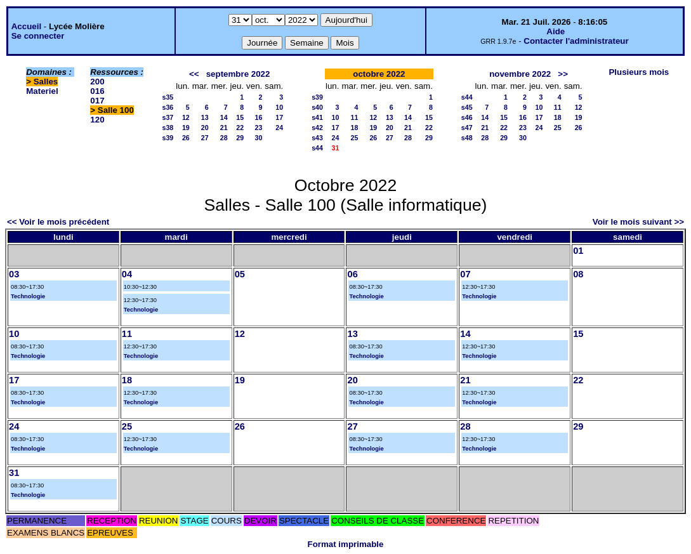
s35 (167, 97)
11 (354, 117)
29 (240, 138)
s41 (317, 117)
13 (205, 117)
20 (205, 127)
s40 (317, 107)
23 (258, 127)
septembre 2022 (238, 74)
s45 (467, 107)
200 (97, 81)
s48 (467, 138)
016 (97, 91)
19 (186, 127)
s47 (467, 127)
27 (205, 138)
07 (465, 274)
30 (258, 138)
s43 (317, 138)
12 (186, 117)
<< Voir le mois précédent (58, 222)
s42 (317, 127)
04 (127, 274)
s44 (317, 148)
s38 (167, 127)
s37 (167, 117)
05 (240, 274)
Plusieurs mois (639, 72)
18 (354, 127)
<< (194, 74)
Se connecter (38, 36)
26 (186, 138)
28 (224, 138)
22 (240, 127)
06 (352, 274)
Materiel (42, 91)
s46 (467, 117)
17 (279, 117)
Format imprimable (346, 544)
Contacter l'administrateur (575, 41)
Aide (555, 31)
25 (354, 138)
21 (224, 127)
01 (578, 251)
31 (14, 473)
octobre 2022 (379, 74)
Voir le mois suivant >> (638, 222)
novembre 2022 (520, 74)
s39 (167, 138)
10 (279, 107)
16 (258, 117)
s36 (167, 107)
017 (97, 100)
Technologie (28, 296)
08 (578, 274)
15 (240, 117)
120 (97, 119)
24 (279, 127)
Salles (46, 81)
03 (14, 274)
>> (563, 74)
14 (224, 117)
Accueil (26, 26)
